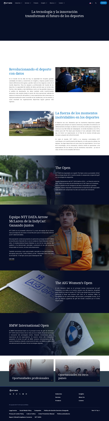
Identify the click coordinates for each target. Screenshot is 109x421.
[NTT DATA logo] (6, 3)
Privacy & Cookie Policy (16, 414)
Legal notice (13, 410)
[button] (96, 3)
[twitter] (20, 394)
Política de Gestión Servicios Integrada (56, 410)
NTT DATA (38, 417)
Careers (81, 400)
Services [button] (27, 3)
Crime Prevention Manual (46, 414)
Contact (103, 3)
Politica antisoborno (63, 414)
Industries (58, 394)
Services (57, 397)
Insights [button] (43, 3)
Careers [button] (61, 3)
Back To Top (96, 410)
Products (36, 3)
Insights (81, 394)
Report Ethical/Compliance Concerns (20, 417)
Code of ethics (31, 414)
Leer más (57, 193)
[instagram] (26, 394)
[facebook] (13, 394)
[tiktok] (17, 394)
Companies (37, 410)
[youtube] (23, 394)
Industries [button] (17, 3)
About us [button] (52, 3)
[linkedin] (10, 394)
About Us (82, 397)
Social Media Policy (25, 410)
